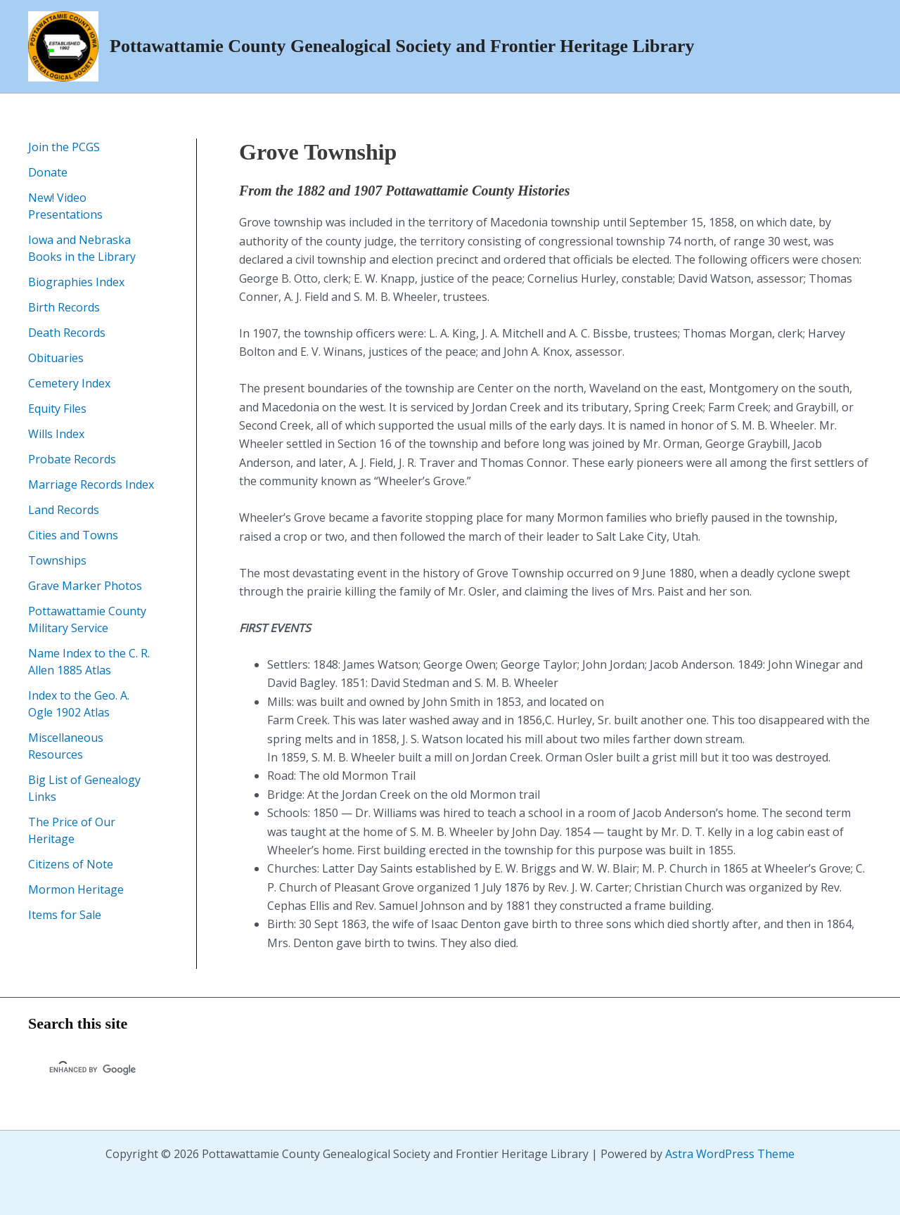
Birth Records (64, 307)
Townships (57, 560)
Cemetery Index (69, 383)
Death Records (66, 332)
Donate (48, 172)
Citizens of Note (70, 864)
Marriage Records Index (91, 484)
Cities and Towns (73, 535)
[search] (213, 1069)
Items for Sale (64, 914)
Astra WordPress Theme (730, 1154)
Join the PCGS (64, 147)
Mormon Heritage (76, 889)
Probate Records (72, 459)
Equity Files (57, 408)
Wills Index (56, 434)
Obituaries (56, 358)
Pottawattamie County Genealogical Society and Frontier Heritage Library (402, 46)
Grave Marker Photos (85, 585)
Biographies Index (76, 282)
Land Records (63, 510)
